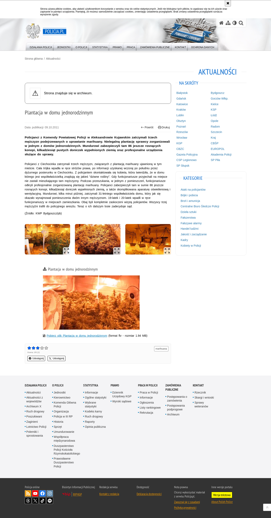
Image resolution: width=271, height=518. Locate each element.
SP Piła (215, 160)
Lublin (180, 115)
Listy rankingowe (150, 407)
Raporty (90, 421)
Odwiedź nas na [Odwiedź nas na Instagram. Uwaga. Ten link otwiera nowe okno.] (50, 493)
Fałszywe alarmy (191, 223)
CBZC (180, 149)
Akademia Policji (221, 154)
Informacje (91, 392)
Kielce (214, 104)
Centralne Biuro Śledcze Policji (200, 206)
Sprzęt (58, 426)
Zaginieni (32, 421)
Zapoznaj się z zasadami (187, 502)
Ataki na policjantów (193, 189)
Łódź (214, 115)
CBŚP (214, 143)
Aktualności (53, 58)
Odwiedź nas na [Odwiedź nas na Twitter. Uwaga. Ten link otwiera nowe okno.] (35, 500)
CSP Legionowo (186, 160)
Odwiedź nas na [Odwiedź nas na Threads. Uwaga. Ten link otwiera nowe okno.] (28, 500)
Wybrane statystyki (91, 404)
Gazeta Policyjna (186, 154)
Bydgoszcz (217, 92)
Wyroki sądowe (121, 401)
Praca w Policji (148, 385)
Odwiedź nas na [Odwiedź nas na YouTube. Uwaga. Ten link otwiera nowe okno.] (35, 493)
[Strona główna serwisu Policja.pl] (221, 22)
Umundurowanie (64, 431)
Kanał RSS (28, 493)
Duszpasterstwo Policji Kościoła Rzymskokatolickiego (67, 449)
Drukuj (164, 127)
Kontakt (198, 385)
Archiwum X (34, 406)
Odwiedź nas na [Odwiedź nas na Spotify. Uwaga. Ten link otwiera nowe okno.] (50, 500)
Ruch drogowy (35, 411)
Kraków (181, 109)
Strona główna (34, 58)
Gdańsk (181, 98)
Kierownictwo (62, 397)
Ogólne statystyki (95, 397)
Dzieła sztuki (188, 212)
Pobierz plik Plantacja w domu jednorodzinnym (77, 335)
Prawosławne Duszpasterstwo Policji (64, 462)
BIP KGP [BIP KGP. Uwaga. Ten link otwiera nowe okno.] (77, 494)
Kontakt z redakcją (109, 494)
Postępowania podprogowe (176, 407)
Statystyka (90, 385)
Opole (214, 120)
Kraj (213, 137)
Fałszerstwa (188, 217)
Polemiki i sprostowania (34, 433)
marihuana (161, 348)
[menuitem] (41, 46)
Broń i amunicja (190, 200)
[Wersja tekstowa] (235, 22)
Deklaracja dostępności (149, 494)
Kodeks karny (93, 411)
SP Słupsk (182, 165)
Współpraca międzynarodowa (64, 438)
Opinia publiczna (95, 426)
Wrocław (181, 137)
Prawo (115, 385)
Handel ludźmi (189, 228)
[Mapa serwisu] (228, 22)
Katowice (182, 104)
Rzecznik (200, 392)
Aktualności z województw (34, 399)
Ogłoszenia (147, 402)
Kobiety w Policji (191, 245)
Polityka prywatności (185, 508)
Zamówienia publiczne (173, 387)
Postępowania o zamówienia (177, 398)
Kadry (184, 240)
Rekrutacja (146, 412)
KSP (213, 109)
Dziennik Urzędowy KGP (122, 394)
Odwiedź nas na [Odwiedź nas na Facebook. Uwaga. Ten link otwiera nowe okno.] (42, 493)
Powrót (147, 127)
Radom (215, 126)
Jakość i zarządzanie (194, 234)
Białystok (182, 92)
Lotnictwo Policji (36, 426)
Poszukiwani (34, 416)
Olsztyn (181, 120)
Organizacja (61, 411)
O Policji (57, 385)
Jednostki (60, 392)
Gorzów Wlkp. (219, 98)
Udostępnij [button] (36, 358)
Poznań (181, 126)
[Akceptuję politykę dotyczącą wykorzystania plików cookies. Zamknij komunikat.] (228, 3)
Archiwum (173, 414)
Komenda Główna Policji (65, 404)
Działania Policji (36, 385)
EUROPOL (217, 149)
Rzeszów (182, 132)
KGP (179, 143)
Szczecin (216, 132)
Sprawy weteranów (201, 404)
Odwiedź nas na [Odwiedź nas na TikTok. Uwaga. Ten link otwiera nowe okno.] (42, 500)
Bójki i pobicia (189, 195)
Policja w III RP (63, 416)
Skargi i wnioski (204, 397)
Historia (58, 421)
